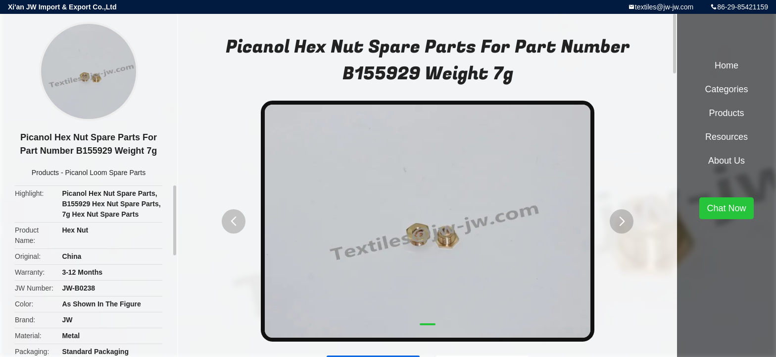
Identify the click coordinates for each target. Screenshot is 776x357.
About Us (726, 161)
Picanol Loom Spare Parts (105, 173)
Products (45, 173)
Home (726, 65)
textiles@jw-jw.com (664, 7)
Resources (726, 137)
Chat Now (726, 208)
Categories (726, 89)
